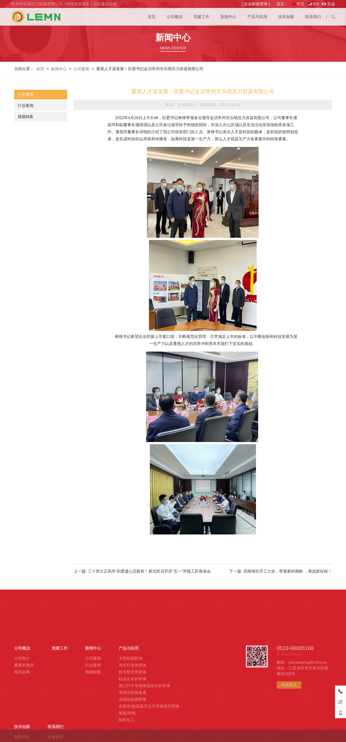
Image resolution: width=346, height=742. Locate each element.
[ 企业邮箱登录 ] (256, 4)
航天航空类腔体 (133, 727)
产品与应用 (257, 17)
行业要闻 (26, 105)
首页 (152, 17)
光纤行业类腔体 (133, 720)
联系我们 (313, 17)
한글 (328, 4)
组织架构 (22, 727)
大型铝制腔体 (131, 714)
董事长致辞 (24, 720)
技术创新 (286, 17)
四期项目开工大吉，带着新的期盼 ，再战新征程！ (287, 571)
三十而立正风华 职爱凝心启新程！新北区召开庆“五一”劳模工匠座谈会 (149, 571)
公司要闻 (81, 69)
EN (313, 4)
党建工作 (201, 17)
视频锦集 (26, 116)
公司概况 (174, 17)
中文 (298, 4)
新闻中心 (228, 17)
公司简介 (22, 714)
